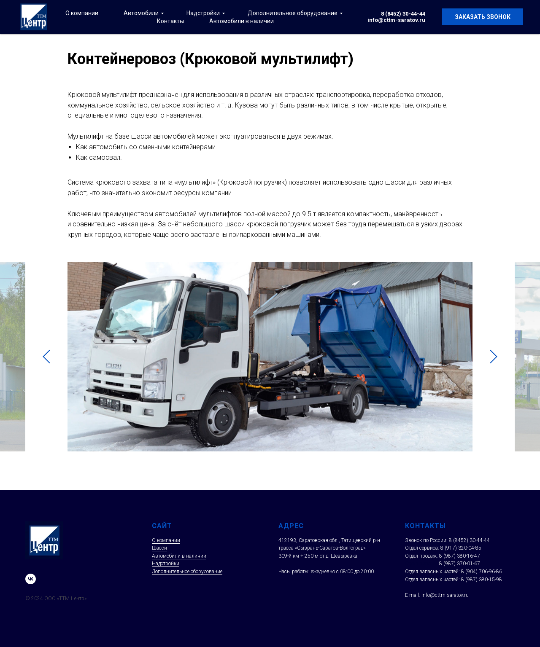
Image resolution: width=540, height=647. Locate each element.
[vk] (30, 579)
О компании (81, 13)
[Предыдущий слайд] (46, 357)
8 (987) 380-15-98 (481, 580)
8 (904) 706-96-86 (481, 572)
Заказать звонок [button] (482, 16)
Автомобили (141, 13)
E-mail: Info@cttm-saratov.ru (437, 595)
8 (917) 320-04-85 (460, 548)
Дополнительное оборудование (293, 13)
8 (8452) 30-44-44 (403, 14)
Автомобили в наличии (241, 21)
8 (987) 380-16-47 (459, 556)
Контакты (170, 21)
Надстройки (203, 13)
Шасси (159, 548)
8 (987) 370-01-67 (459, 563)
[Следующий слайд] (493, 357)
